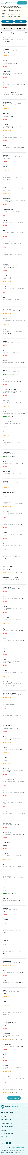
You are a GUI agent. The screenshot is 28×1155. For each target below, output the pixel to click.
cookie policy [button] (15, 6)
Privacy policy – (16, 1147)
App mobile (4, 1136)
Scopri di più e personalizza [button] (14, 25)
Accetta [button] (20, 21)
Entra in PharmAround (7, 1126)
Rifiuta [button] (7, 21)
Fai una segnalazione (7, 1133)
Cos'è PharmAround (6, 1119)
